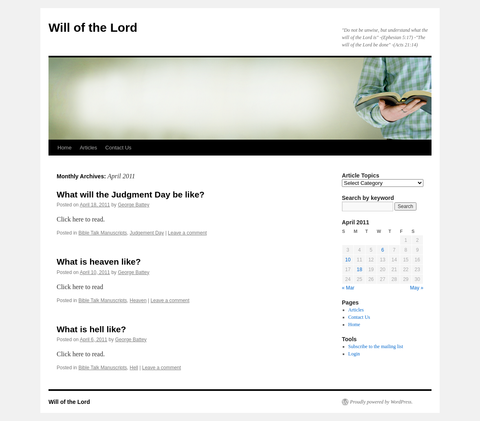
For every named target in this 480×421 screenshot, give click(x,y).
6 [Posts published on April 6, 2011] (382, 250)
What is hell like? (91, 329)
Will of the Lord (92, 27)
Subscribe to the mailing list (375, 346)
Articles (88, 148)
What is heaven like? (99, 261)
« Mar (348, 288)
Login (354, 354)
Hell (134, 368)
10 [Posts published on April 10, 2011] (347, 260)
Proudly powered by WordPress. (381, 402)
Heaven (138, 300)
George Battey (133, 205)
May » (416, 288)
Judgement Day (147, 233)
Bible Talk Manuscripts (102, 233)
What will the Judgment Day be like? (131, 194)
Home (64, 148)
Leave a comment (187, 233)
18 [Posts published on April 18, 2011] (359, 269)
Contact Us (118, 148)
